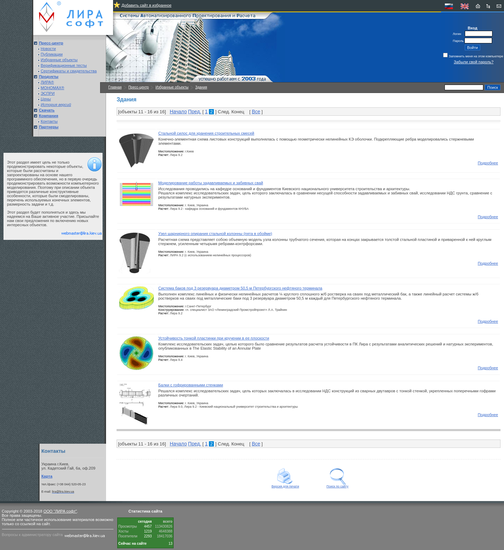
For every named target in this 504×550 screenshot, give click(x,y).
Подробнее (488, 163)
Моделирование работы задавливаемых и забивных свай (210, 183)
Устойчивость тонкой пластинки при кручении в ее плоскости (213, 338)
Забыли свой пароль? (473, 62)
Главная (114, 87)
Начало (178, 111)
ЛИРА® (47, 82)
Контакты (49, 121)
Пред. (194, 111)
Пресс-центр (138, 87)
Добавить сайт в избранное (146, 5)
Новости (48, 49)
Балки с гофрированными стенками (190, 385)
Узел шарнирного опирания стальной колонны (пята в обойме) (215, 233)
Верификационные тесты (64, 65)
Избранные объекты (59, 60)
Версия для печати (285, 485)
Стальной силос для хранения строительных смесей (206, 133)
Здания (201, 87)
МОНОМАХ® (52, 88)
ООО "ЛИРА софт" (60, 511)
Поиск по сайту (338, 485)
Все (256, 111)
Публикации (52, 54)
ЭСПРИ (48, 93)
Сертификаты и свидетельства (69, 71)
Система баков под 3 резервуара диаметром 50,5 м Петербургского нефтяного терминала (240, 288)
